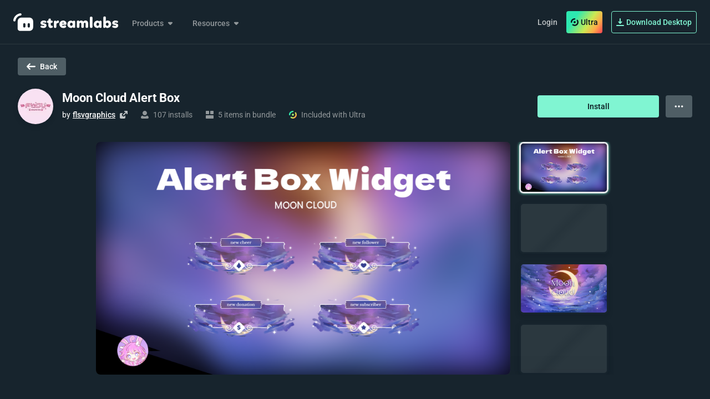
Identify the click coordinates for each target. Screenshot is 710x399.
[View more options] (679, 106)
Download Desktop (654, 22)
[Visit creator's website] (124, 115)
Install (598, 106)
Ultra (584, 22)
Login (547, 22)
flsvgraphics (94, 114)
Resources (216, 23)
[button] (563, 167)
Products (153, 23)
